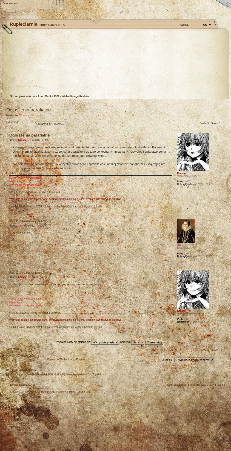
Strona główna (10, 4)
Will (40, 206)
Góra (221, 210)
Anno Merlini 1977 (48, 96)
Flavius (21, 206)
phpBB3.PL (84, 391)
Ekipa (13, 391)
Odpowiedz (17, 123)
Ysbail (78, 206)
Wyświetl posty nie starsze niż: (87, 341)
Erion (99, 206)
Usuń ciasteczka (176, 384)
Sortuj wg (132, 341)
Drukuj (221, 104)
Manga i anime (38, 192)
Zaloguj (37, 86)
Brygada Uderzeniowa (32, 115)
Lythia (57, 206)
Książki (22, 192)
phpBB (58, 422)
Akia (20, 225)
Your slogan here (79, 423)
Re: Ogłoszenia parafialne (30, 221)
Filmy (12, 192)
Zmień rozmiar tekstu (26, 4)
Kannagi (22, 140)
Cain (12, 206)
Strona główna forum (115, 63)
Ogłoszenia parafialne (28, 109)
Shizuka (88, 206)
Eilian (48, 206)
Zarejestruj (23, 86)
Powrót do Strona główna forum (27, 356)
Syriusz (31, 206)
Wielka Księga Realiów (75, 96)
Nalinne (67, 206)
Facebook (54, 192)
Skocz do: (166, 359)
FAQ (42, 4)
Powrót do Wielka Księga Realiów (66, 359)
